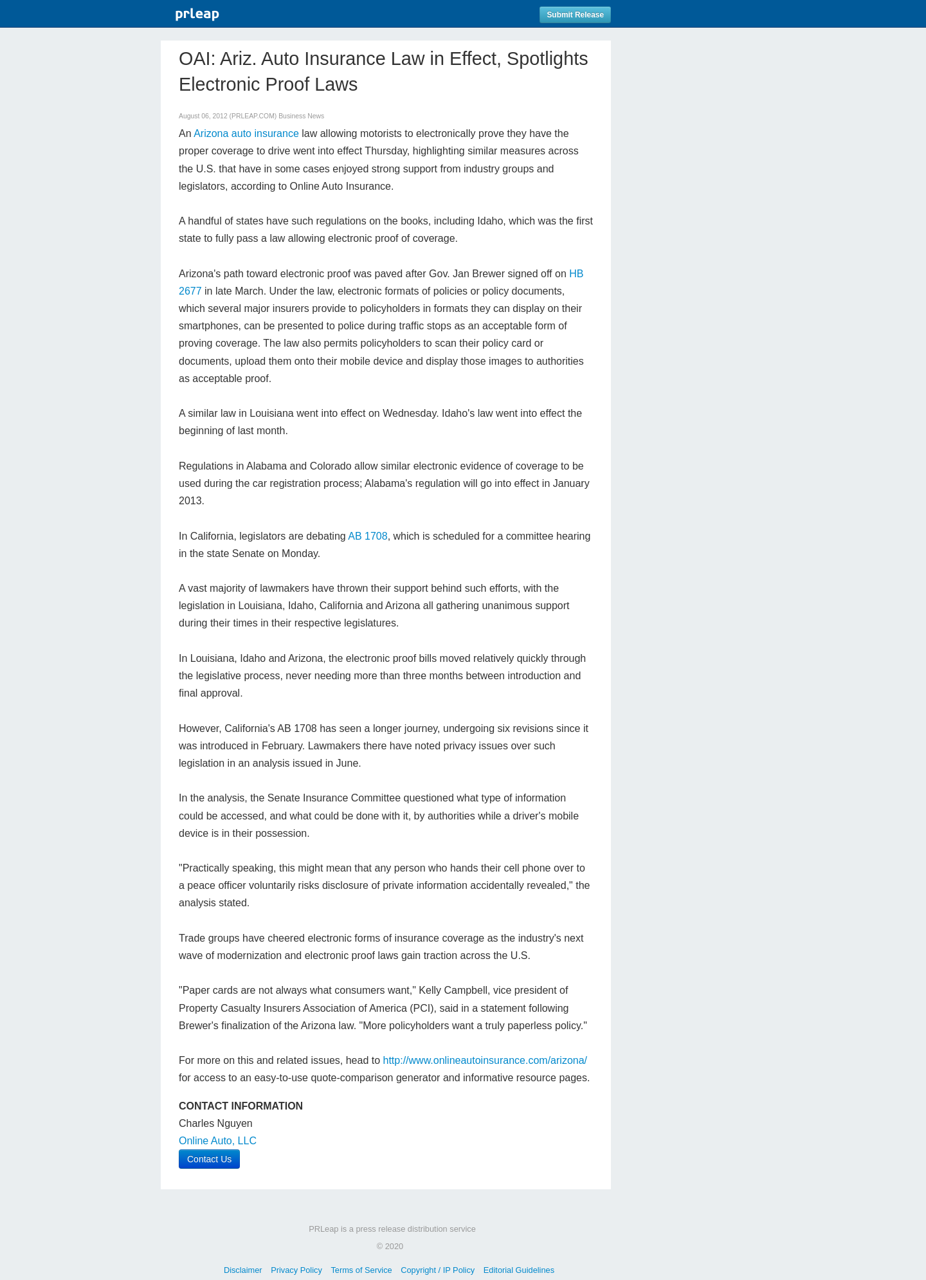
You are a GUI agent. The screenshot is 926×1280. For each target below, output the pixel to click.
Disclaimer (243, 1270)
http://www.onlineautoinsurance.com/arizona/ (485, 1060)
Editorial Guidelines (519, 1270)
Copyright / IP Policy (438, 1270)
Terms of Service (361, 1270)
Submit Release (575, 14)
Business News (301, 116)
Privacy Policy (296, 1270)
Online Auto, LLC (218, 1140)
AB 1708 (367, 536)
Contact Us (209, 1159)
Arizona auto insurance (246, 133)
